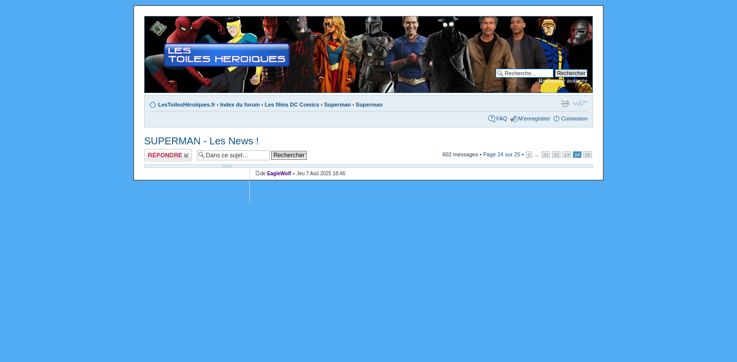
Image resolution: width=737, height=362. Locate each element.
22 (556, 154)
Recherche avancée (563, 81)
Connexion (574, 118)
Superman (337, 105)
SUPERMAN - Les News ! (201, 140)
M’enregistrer (534, 118)
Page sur (502, 154)
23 (566, 154)
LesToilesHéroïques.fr (186, 105)
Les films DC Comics (292, 105)
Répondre (168, 155)
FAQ (501, 118)
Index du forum (240, 105)
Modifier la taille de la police (580, 102)
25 (587, 154)
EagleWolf (279, 173)
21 (546, 154)
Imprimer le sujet (564, 102)
